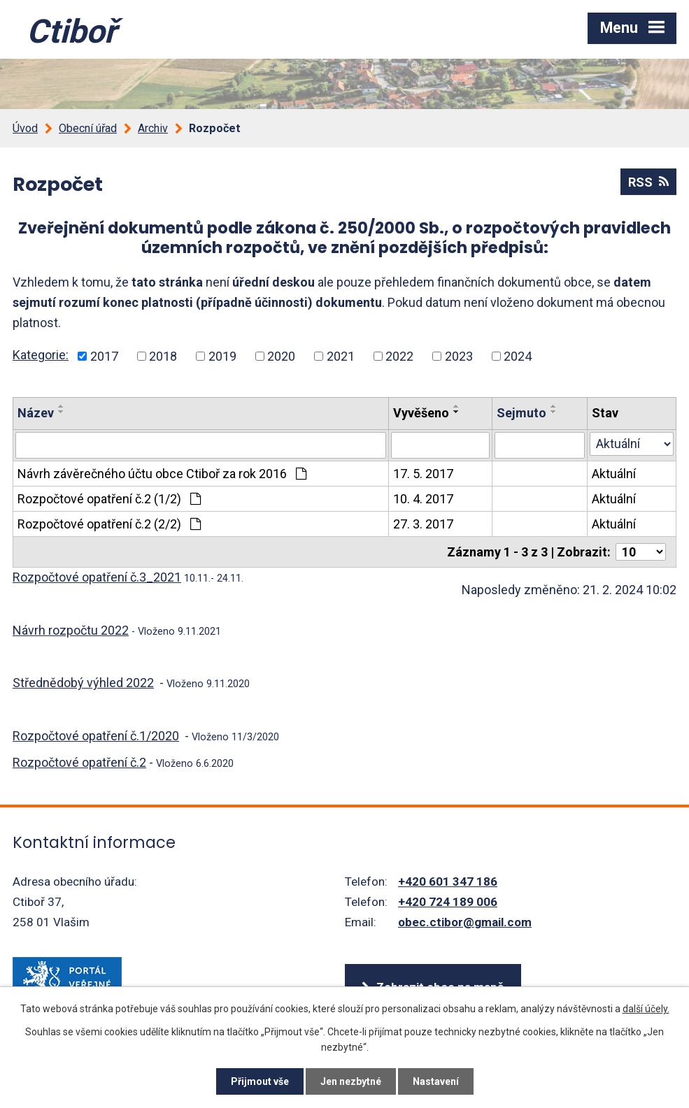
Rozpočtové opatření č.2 (79, 762)
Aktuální (614, 473)
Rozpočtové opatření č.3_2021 (97, 577)
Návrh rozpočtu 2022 (71, 630)
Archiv (153, 128)
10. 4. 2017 (423, 498)
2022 (399, 356)
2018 (163, 356)
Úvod (25, 128)
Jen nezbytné (350, 1081)
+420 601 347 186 (447, 881)
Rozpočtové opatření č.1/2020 (96, 735)
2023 (459, 356)
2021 (341, 356)
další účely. (646, 1008)
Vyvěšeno (421, 412)
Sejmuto (521, 412)
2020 (281, 356)
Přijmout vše (260, 1081)
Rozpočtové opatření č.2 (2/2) (109, 524)
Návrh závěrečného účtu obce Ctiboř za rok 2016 (161, 473)
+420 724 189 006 (447, 902)
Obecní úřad (88, 128)
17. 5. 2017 (423, 473)
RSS (648, 182)
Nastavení (436, 1081)
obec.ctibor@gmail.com (465, 922)
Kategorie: (41, 354)
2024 (518, 356)
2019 (222, 356)
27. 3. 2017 (423, 524)
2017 (104, 356)
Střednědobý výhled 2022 (83, 682)
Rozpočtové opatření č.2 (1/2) (109, 498)
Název (35, 412)
